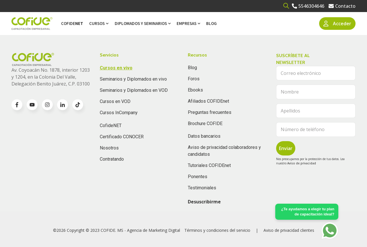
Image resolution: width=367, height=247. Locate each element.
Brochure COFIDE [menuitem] (205, 123)
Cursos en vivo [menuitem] (116, 68)
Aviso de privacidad (301, 163)
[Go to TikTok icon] (77, 104)
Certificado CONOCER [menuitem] (122, 136)
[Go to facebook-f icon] (16, 104)
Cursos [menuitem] (97, 23)
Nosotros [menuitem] (109, 148)
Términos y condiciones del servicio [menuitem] (217, 230)
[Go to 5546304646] (308, 6)
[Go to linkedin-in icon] (62, 104)
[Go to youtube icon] (32, 104)
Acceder (337, 23)
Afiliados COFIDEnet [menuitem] (208, 101)
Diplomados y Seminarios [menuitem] (141, 23)
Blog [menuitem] (211, 23)
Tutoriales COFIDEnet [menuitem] (209, 165)
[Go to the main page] (31, 23)
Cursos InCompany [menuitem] (119, 112)
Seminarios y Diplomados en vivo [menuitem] (133, 79)
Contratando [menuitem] (112, 159)
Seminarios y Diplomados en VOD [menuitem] (134, 90)
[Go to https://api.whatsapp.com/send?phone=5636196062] (329, 230)
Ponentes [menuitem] (197, 176)
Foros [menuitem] (194, 78)
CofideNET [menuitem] (111, 125)
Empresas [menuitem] (186, 23)
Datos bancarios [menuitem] (204, 136)
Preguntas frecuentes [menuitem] (209, 112)
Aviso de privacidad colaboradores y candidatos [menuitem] (224, 151)
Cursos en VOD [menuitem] (115, 101)
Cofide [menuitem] (72, 23)
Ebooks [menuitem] (195, 90)
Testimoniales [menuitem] (202, 187)
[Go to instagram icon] (47, 104)
